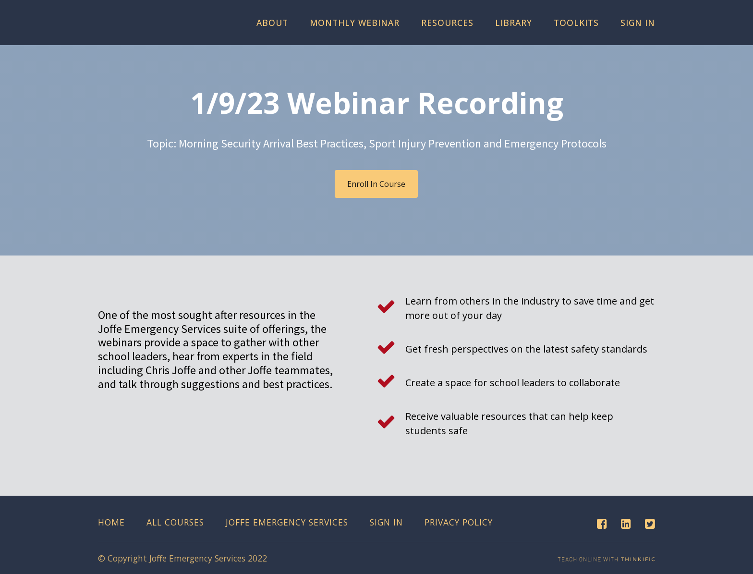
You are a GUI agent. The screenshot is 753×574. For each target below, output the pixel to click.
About (272, 22)
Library (513, 22)
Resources (447, 22)
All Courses (175, 522)
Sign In (637, 22)
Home (111, 522)
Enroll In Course (376, 184)
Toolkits (576, 22)
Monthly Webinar (355, 22)
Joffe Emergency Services (287, 522)
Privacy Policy (459, 522)
